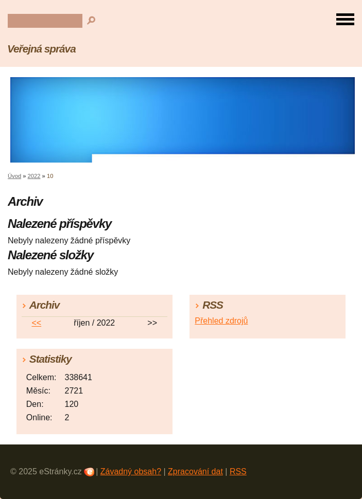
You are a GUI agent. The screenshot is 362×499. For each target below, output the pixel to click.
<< (36, 322)
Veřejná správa (41, 49)
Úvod (14, 176)
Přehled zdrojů (221, 320)
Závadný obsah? (130, 471)
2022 (34, 176)
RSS (238, 471)
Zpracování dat (195, 471)
